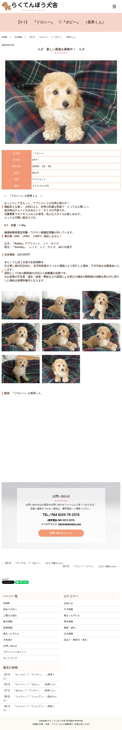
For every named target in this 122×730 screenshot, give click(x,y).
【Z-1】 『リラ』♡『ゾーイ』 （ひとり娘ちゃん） (90, 566)
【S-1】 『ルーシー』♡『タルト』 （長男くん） (30, 684)
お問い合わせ (10, 646)
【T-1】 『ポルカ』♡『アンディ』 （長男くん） (30, 690)
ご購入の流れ (10, 615)
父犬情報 (68, 633)
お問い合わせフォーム (61, 533)
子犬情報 (18, 37)
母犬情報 (68, 621)
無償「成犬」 (71, 627)
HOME (4, 37)
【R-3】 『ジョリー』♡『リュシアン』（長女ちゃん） (30, 698)
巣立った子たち (11, 633)
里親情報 (7, 627)
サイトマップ (10, 658)
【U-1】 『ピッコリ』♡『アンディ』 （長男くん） (29, 676)
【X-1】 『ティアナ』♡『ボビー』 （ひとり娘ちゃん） (34, 563)
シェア (5, 579)
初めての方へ (10, 609)
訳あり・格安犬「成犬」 (76, 639)
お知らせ (68, 603)
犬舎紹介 (7, 639)
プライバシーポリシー (14, 652)
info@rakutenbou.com (69, 524)
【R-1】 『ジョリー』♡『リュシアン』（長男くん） (29, 708)
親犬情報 (7, 621)
